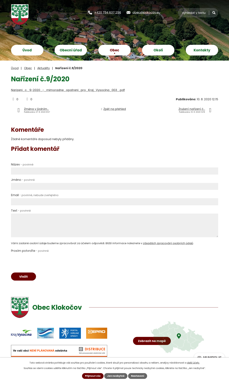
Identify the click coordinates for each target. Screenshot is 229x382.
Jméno (23, 180)
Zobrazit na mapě (152, 341)
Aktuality (43, 68)
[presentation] (36, 260)
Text (21, 210)
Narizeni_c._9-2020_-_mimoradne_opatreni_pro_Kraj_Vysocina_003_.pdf (68, 90)
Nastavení (137, 376)
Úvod (27, 50)
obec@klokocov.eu (146, 12)
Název (22, 164)
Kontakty (202, 50)
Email (35, 195)
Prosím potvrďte (30, 251)
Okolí (158, 50)
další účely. (193, 362)
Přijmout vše (93, 376)
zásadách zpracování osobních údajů (168, 243)
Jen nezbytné (115, 376)
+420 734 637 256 (107, 12)
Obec (114, 50)
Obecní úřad (71, 50)
